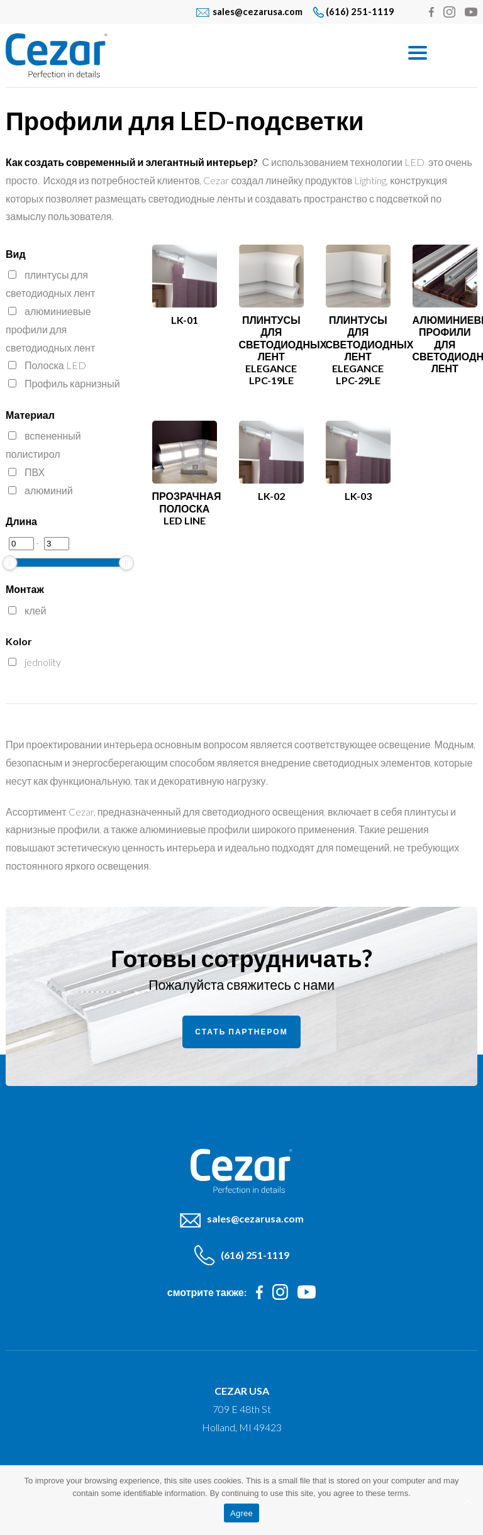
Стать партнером (241, 1031)
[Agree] (467, 1500)
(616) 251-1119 (360, 11)
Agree (241, 1513)
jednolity (43, 662)
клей (35, 610)
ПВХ (35, 472)
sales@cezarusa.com (258, 11)
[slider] (9, 562)
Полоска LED (55, 365)
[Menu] (417, 52)
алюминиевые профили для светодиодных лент (50, 329)
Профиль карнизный (72, 383)
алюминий (49, 490)
